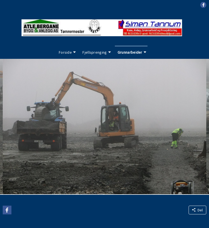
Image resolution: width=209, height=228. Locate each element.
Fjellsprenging (94, 52)
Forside (65, 52)
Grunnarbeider (130, 52)
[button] (203, 5)
